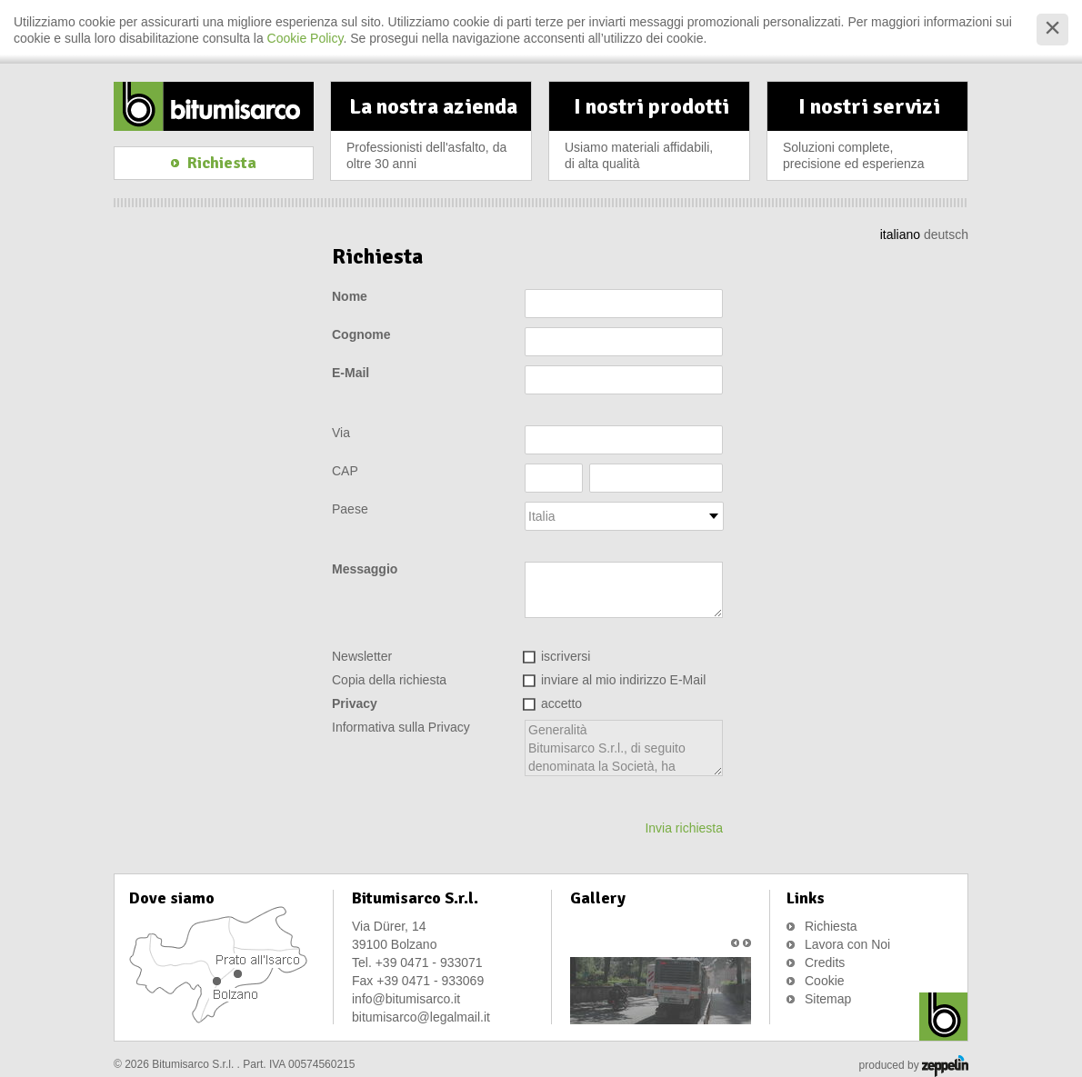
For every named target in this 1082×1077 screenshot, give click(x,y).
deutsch (946, 234)
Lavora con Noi (847, 944)
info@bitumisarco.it (406, 999)
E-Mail (350, 372)
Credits (825, 962)
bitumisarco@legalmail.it (421, 1017)
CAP (345, 471)
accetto (561, 703)
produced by (913, 1066)
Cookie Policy (305, 38)
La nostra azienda (432, 136)
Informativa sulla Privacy (401, 727)
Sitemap (828, 999)
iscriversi (565, 656)
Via (341, 432)
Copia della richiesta (389, 680)
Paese (350, 509)
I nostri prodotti (651, 136)
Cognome (361, 334)
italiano (900, 234)
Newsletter (362, 656)
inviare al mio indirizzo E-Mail (623, 680)
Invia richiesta (684, 828)
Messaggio (364, 569)
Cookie (825, 980)
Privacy (354, 703)
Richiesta (831, 926)
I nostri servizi (869, 136)
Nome (349, 296)
